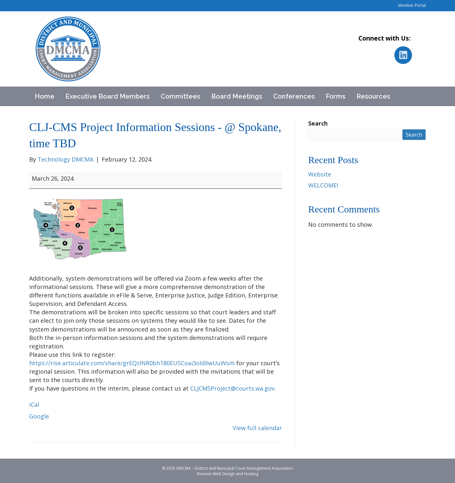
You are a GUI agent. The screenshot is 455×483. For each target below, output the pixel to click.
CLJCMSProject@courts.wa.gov (232, 388)
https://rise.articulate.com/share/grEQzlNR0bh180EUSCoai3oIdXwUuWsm (132, 363)
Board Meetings (236, 96)
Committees (180, 96)
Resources (373, 96)
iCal (34, 404)
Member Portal (412, 5)
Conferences (294, 96)
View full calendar (257, 428)
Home (44, 96)
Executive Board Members (107, 96)
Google (39, 416)
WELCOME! (323, 185)
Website (319, 174)
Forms (335, 96)
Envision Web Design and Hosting (227, 474)
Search (318, 123)
